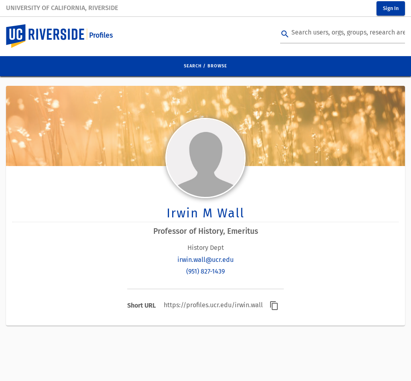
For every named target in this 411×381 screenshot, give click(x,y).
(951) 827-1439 (205, 271)
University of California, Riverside (62, 8)
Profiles (101, 35)
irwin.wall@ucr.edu (205, 259)
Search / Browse (205, 66)
